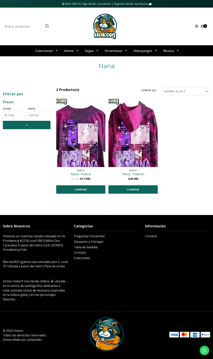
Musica (168, 51)
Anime (69, 51)
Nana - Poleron (133, 174)
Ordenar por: (149, 90)
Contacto (80, 252)
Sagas (89, 51)
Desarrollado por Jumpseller (22, 340)
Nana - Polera (81, 174)
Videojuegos (142, 51)
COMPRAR (81, 189)
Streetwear (113, 51)
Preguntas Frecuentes (89, 236)
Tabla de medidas (86, 247)
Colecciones (44, 51)
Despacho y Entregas (88, 242)
